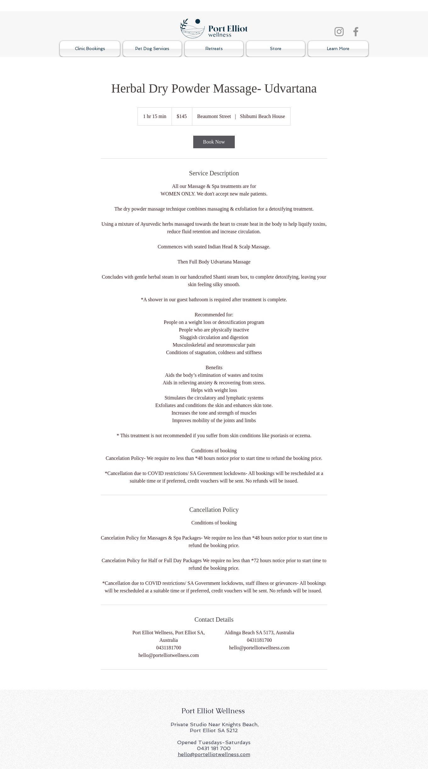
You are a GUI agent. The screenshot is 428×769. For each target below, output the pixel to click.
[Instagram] (339, 31)
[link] (214, 142)
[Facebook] (356, 31)
